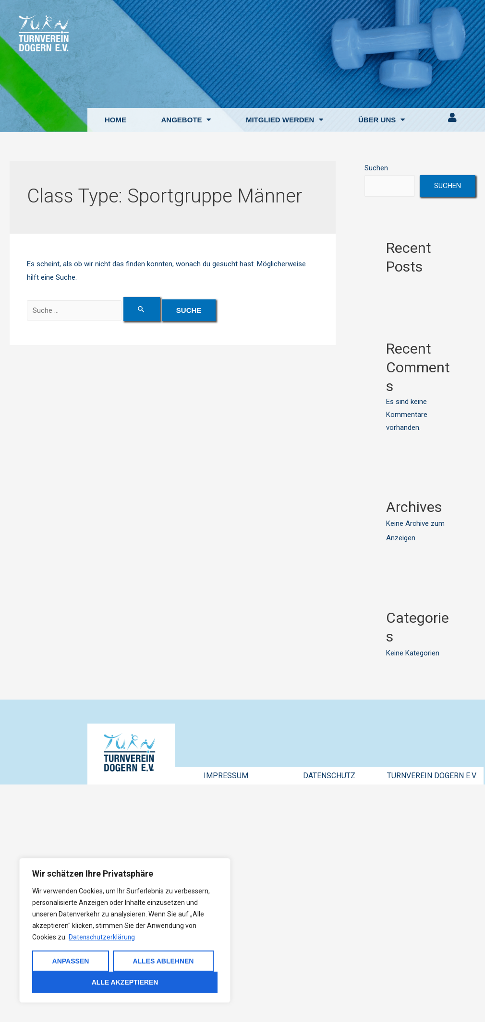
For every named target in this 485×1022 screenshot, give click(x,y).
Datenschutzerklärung (102, 937)
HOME (115, 120)
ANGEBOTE (186, 119)
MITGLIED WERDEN (285, 119)
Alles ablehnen (163, 961)
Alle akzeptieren (125, 982)
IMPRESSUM (226, 775)
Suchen (376, 168)
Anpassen (70, 961)
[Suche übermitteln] (142, 309)
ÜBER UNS (381, 119)
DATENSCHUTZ (329, 775)
